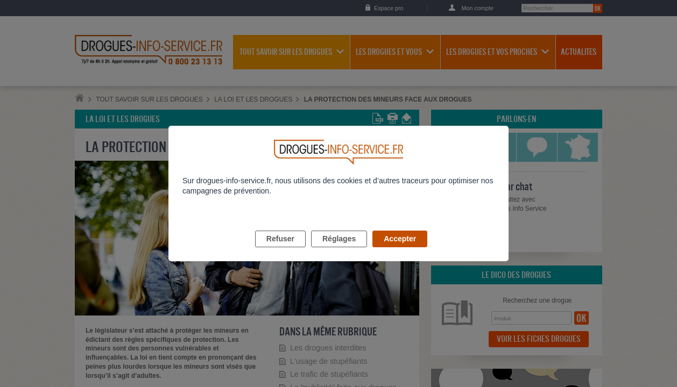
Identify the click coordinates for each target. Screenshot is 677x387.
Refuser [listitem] (280, 251)
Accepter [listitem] (400, 251)
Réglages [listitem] (339, 251)
